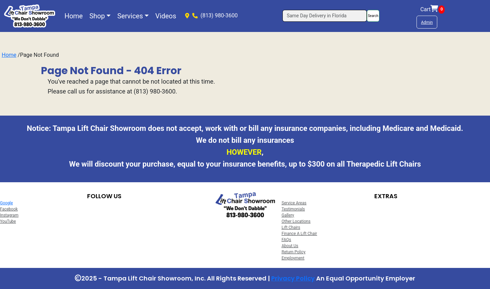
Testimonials (293, 209)
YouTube (8, 221)
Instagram (9, 215)
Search (373, 16)
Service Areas (294, 203)
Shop (97, 16)
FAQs (286, 239)
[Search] (324, 16)
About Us (290, 245)
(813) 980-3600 (219, 15)
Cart (432, 9)
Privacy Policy (293, 278)
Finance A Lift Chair (299, 233)
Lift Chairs (291, 227)
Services (130, 16)
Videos (166, 16)
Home (73, 16)
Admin (427, 22)
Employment (293, 258)
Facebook (9, 209)
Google (6, 203)
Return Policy (294, 252)
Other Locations (296, 221)
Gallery (288, 215)
